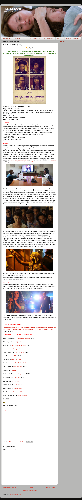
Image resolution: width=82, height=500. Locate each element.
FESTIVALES (60, 38)
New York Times (16, 359)
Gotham (19, 162)
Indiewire (13, 370)
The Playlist (17, 377)
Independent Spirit (28, 162)
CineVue (16, 384)
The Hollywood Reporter (19, 345)
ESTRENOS (76, 38)
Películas (52, 443)
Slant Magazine (19, 352)
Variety (15, 349)
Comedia (19, 443)
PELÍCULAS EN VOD (49, 38)
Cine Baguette (17, 342)
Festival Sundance (45, 443)
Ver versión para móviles (29, 490)
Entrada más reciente (9, 487)
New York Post (17, 366)
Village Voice (21, 374)
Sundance (53, 160)
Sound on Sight (18, 392)
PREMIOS (68, 38)
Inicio (31, 487)
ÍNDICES (17, 38)
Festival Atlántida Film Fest (35, 443)
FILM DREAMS (12, 8)
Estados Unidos (24, 443)
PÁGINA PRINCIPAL (8, 38)
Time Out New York (20, 363)
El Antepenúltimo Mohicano (22, 338)
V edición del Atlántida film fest (18, 160)
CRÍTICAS (24, 38)
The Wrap (15, 356)
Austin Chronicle (22, 395)
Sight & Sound (18, 388)
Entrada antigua (51, 487)
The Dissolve (16, 381)
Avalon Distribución (11, 443)
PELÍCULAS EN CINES (35, 38)
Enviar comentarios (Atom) (15, 494)
